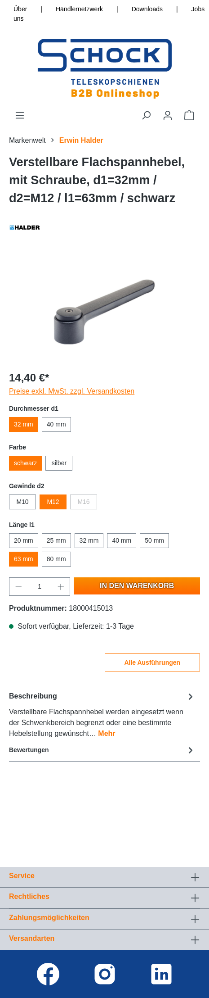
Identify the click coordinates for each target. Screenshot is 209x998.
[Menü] (20, 115)
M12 (53, 501)
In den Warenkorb (137, 586)
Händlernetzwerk (79, 9)
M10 (22, 501)
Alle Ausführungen (152, 662)
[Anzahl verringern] (18, 586)
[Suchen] (146, 115)
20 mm (23, 540)
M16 (83, 501)
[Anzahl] (39, 586)
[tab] (102, 714)
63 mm (23, 559)
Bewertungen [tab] (102, 750)
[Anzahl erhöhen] (61, 586)
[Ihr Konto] (167, 115)
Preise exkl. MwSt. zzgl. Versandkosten (71, 391)
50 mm (154, 540)
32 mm (23, 424)
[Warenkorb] (189, 115)
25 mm (56, 540)
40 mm (56, 424)
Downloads (147, 9)
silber (59, 463)
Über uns (20, 13)
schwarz (25, 463)
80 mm (56, 559)
